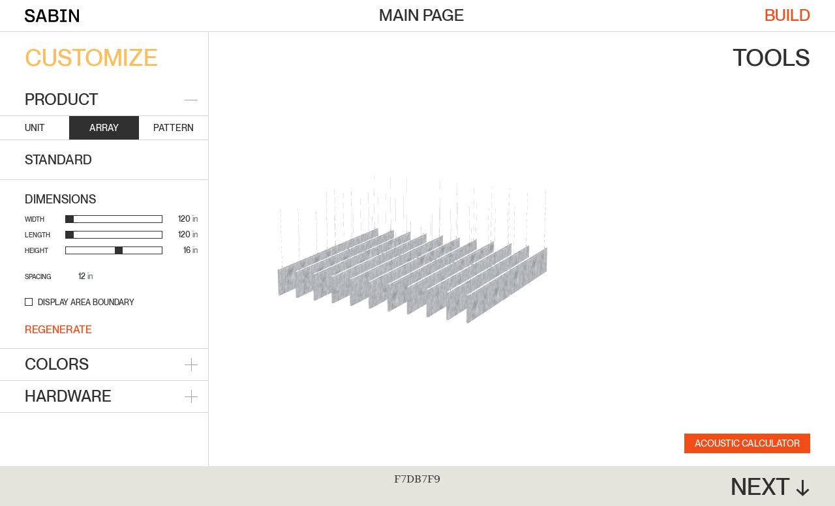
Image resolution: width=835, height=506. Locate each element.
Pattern (173, 128)
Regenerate (58, 329)
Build (787, 15)
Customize (91, 58)
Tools (771, 58)
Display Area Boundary (86, 302)
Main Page (421, 15)
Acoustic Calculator (747, 443)
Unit (35, 128)
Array (104, 128)
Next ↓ (770, 487)
